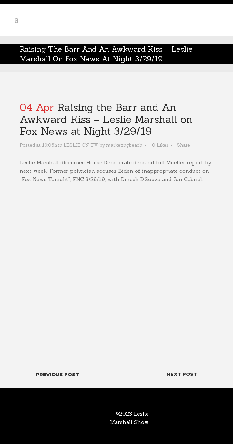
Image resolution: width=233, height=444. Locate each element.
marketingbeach (124, 145)
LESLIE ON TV (81, 145)
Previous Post (57, 374)
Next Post (182, 374)
